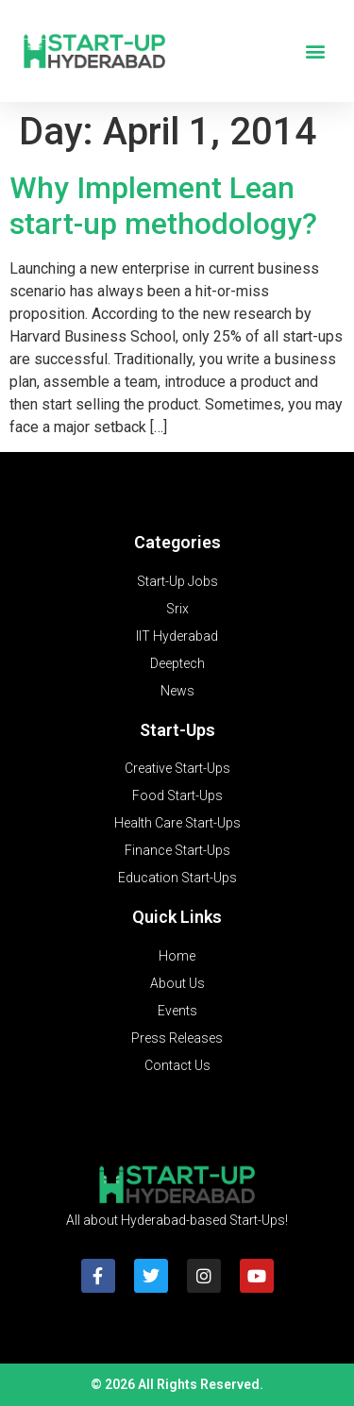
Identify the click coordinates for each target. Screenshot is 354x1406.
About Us (177, 983)
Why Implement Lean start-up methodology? (163, 206)
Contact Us (177, 1065)
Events (177, 1010)
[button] (314, 51)
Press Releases (177, 1038)
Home (177, 955)
